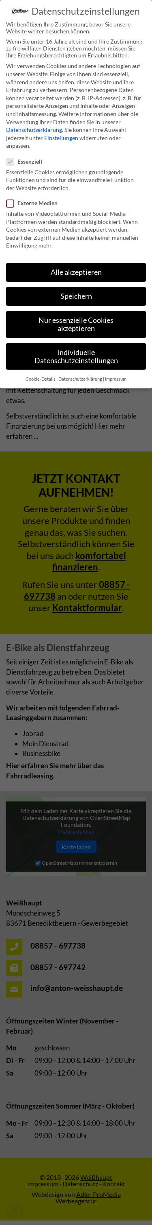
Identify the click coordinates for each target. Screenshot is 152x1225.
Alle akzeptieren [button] (76, 264)
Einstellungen (61, 129)
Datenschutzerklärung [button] (80, 371)
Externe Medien (34, 195)
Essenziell (26, 153)
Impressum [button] (115, 371)
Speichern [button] (76, 288)
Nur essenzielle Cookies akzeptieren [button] (76, 316)
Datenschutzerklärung (34, 121)
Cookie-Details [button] (41, 371)
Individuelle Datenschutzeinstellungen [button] (76, 348)
